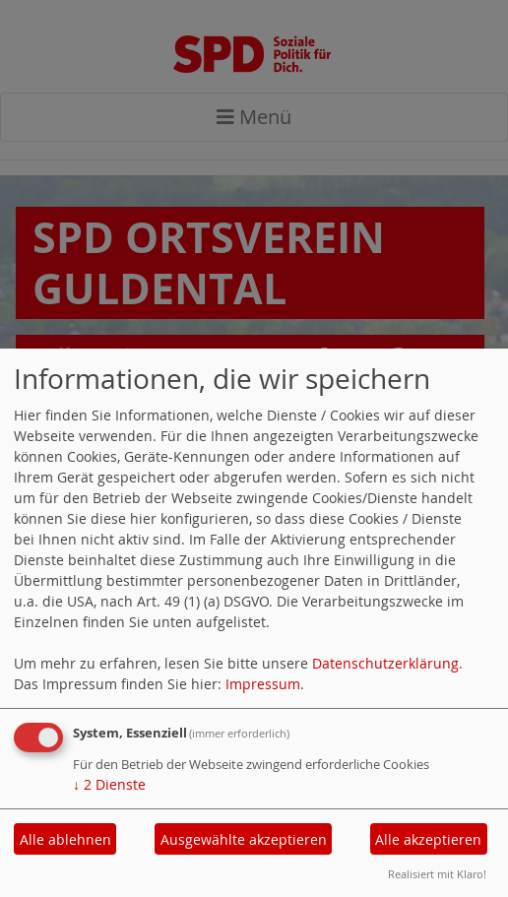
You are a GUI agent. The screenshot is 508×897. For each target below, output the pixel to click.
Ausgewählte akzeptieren (243, 839)
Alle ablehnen (65, 839)
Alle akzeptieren (428, 839)
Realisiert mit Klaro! (437, 873)
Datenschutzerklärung (385, 663)
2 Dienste (109, 784)
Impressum (262, 683)
